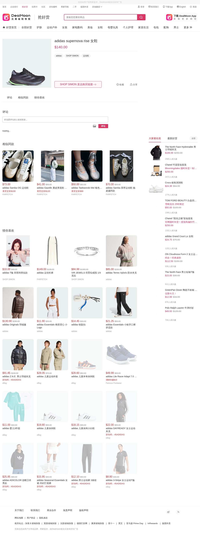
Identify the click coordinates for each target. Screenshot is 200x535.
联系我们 (153, 6)
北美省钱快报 (16, 16)
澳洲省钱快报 (97, 523)
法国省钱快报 (66, 523)
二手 (75, 7)
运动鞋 (86, 56)
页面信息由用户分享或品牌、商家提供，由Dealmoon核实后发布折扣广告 (46, 529)
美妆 (90, 27)
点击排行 (14, 7)
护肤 (39, 27)
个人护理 (128, 27)
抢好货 (25, 7)
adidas (59, 56)
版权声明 (83, 510)
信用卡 (35, 7)
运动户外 (52, 27)
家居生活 (143, 27)
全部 (193, 138)
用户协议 (31, 518)
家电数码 (77, 27)
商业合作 (51, 510)
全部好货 (26, 27)
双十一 (111, 523)
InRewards (153, 523)
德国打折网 (82, 523)
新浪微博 (168, 511)
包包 (156, 27)
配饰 (166, 27)
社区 (43, 7)
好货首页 (10, 27)
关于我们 (19, 510)
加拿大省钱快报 (32, 523)
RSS (178, 511)
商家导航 (65, 7)
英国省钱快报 (50, 523)
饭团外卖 (84, 7)
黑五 (120, 523)
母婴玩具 (113, 27)
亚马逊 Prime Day (134, 523)
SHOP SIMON (72, 56)
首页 (4, 7)
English (181, 6)
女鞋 (100, 27)
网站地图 (19, 518)
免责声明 (67, 510)
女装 (64, 27)
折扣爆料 (53, 7)
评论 (103, 126)
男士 (176, 27)
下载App (167, 6)
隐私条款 (43, 518)
